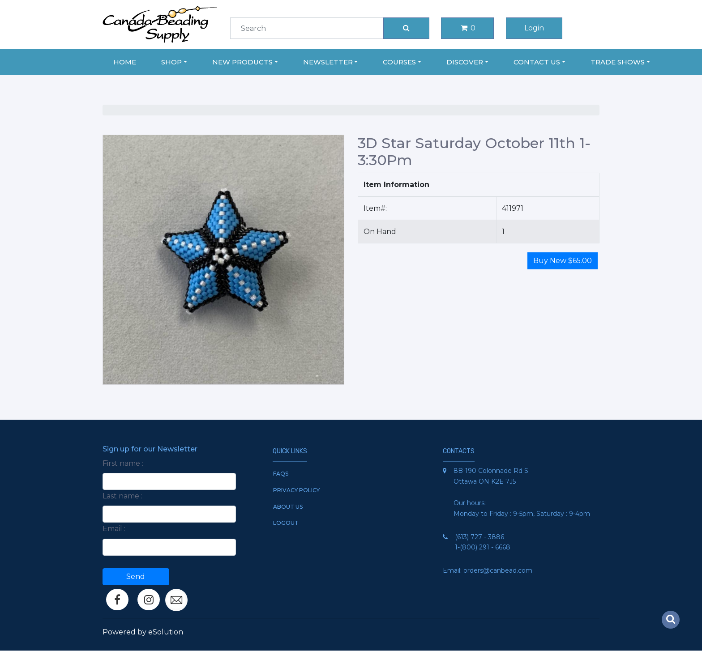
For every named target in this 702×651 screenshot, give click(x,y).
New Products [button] (242, 62)
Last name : (122, 496)
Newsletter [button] (328, 62)
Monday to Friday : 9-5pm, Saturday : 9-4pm (522, 514)
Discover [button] (464, 62)
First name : (123, 463)
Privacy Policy (296, 490)
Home (124, 62)
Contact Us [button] (537, 62)
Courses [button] (399, 62)
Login (534, 28)
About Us (288, 506)
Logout (286, 522)
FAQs (280, 473)
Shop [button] (171, 62)
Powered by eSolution (143, 632)
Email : (114, 528)
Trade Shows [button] (618, 62)
